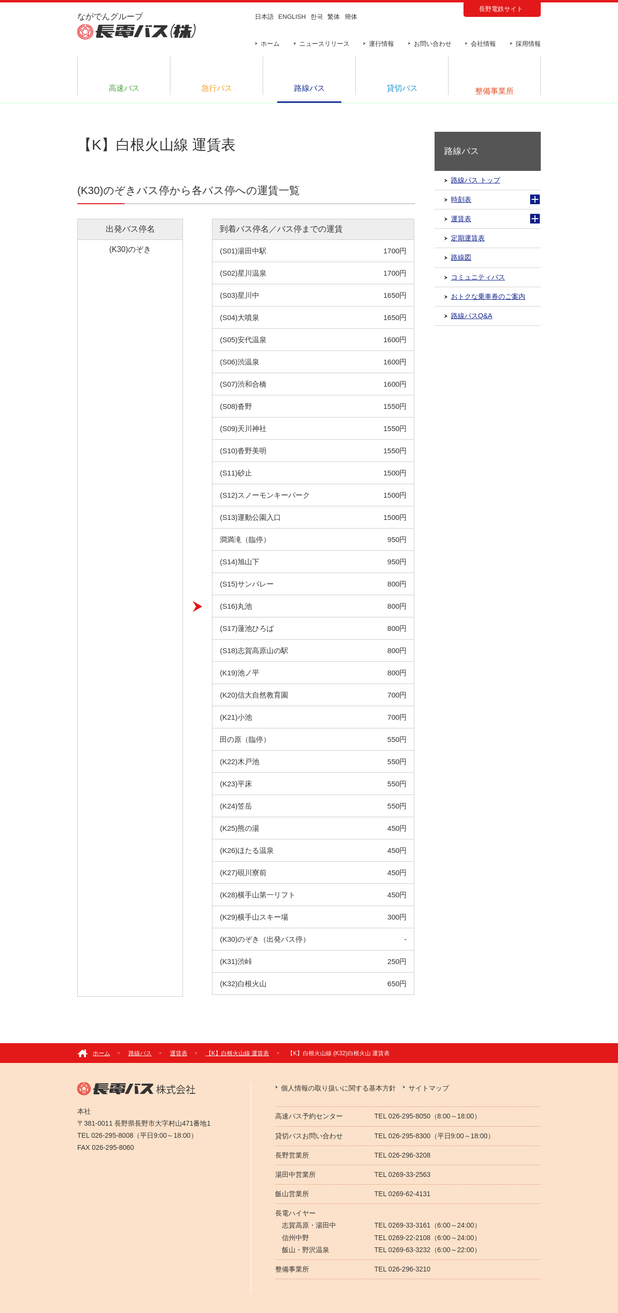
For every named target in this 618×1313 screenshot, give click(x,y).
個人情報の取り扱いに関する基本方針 (338, 1088)
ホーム (270, 43)
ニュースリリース (324, 43)
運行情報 (381, 43)
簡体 (351, 16)
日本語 (264, 16)
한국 (316, 16)
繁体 (333, 16)
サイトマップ (428, 1088)
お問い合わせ (432, 43)
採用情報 (528, 43)
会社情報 (483, 43)
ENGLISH (292, 16)
